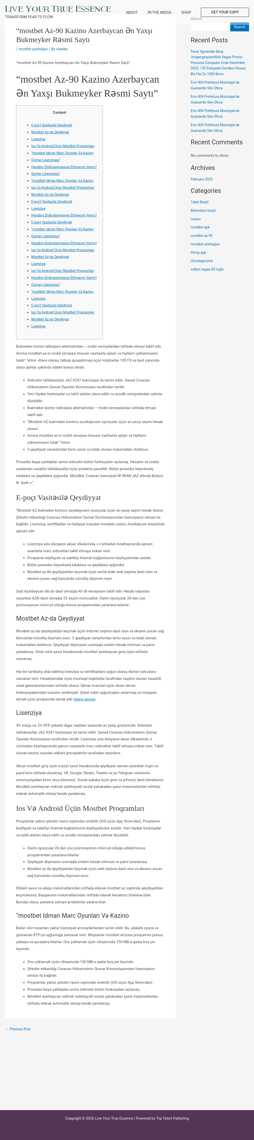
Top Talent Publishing (172, 1118)
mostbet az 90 (203, 241)
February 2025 (203, 184)
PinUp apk (199, 258)
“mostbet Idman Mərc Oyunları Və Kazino (65, 160)
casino (196, 224)
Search (239, 27)
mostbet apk (201, 233)
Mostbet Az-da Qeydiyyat (51, 132)
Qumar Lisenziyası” (47, 167)
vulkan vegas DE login (209, 275)
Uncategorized (203, 266)
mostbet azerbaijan (34, 49)
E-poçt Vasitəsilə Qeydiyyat (53, 125)
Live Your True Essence (58, 8)
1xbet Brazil (200, 208)
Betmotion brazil (204, 216)
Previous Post (19, 1091)
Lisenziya (39, 139)
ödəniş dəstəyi (85, 762)
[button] (225, 12)
